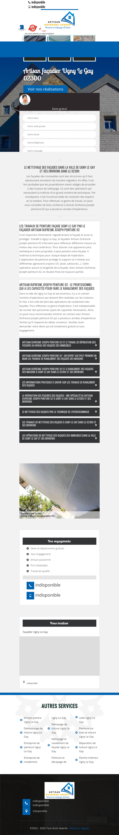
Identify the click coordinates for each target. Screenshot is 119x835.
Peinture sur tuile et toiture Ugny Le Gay (85, 732)
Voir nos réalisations (45, 89)
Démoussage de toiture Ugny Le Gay (31, 732)
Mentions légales (79, 828)
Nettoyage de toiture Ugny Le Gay (58, 728)
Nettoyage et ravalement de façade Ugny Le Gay (58, 745)
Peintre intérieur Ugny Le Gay (86, 760)
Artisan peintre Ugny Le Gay (30, 720)
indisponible (36, 2)
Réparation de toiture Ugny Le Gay (86, 747)
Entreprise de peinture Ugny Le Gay (30, 747)
